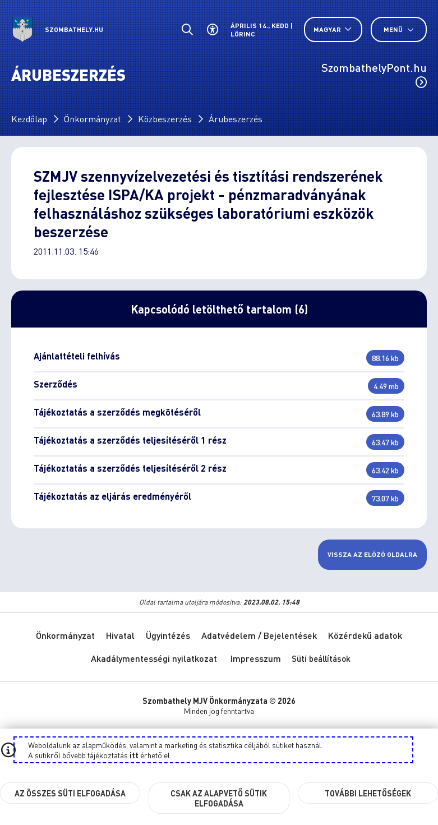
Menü (399, 29)
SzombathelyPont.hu (374, 74)
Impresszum (255, 658)
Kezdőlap (29, 119)
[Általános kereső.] (187, 29)
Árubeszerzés (235, 119)
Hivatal (120, 635)
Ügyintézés (168, 635)
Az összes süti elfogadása (70, 793)
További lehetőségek (368, 793)
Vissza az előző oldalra (372, 554)
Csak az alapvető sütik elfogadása (218, 798)
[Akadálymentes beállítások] (212, 29)
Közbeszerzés (165, 119)
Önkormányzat (92, 119)
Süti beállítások (321, 658)
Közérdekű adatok (365, 635)
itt (134, 755)
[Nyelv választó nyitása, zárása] (333, 29)
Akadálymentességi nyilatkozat (154, 658)
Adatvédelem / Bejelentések (259, 635)
